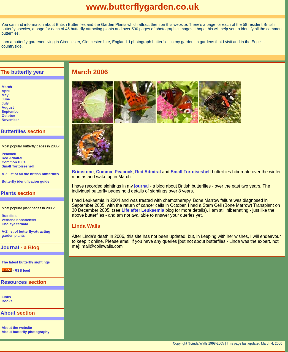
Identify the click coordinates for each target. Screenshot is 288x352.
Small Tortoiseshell (18, 166)
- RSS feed (16, 270)
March (7, 87)
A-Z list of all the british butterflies (30, 174)
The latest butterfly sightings (26, 262)
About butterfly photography (25, 332)
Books (7, 301)
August (8, 107)
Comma (104, 171)
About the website (17, 328)
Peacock (9, 154)
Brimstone (83, 171)
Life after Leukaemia (143, 210)
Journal (10, 247)
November (10, 120)
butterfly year (27, 72)
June (6, 99)
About (8, 313)
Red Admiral (12, 158)
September (11, 111)
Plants (9, 193)
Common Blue (14, 162)
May (5, 95)
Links (6, 297)
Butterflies (13, 131)
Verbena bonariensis (19, 220)
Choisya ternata (15, 224)
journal (141, 186)
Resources (14, 282)
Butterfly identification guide (25, 181)
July (5, 103)
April (6, 91)
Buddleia (9, 216)
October (8, 116)
